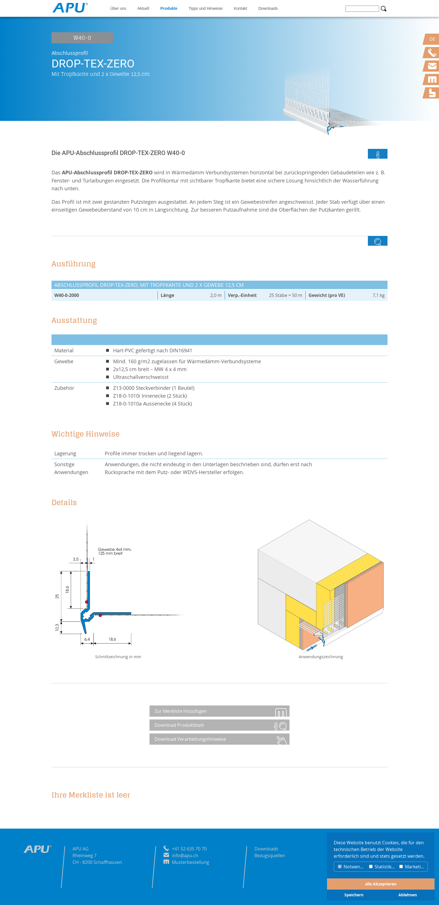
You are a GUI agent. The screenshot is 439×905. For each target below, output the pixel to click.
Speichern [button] (353, 895)
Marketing (412, 867)
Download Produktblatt (180, 725)
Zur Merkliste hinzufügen (181, 711)
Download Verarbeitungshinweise (190, 739)
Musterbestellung (190, 862)
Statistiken (383, 867)
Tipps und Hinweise (206, 8)
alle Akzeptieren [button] (380, 884)
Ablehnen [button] (407, 895)
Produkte (169, 8)
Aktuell (143, 8)
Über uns (118, 8)
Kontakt (240, 8)
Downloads (268, 8)
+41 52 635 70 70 (189, 849)
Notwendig (352, 867)
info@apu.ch (185, 855)
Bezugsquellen (269, 855)
